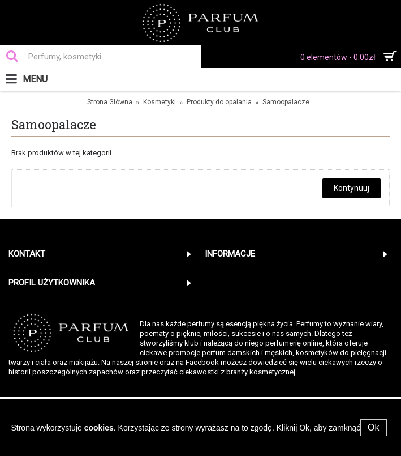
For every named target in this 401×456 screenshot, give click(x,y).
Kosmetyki (159, 102)
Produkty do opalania (219, 102)
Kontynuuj (351, 188)
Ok (373, 427)
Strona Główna (109, 102)
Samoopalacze (285, 102)
